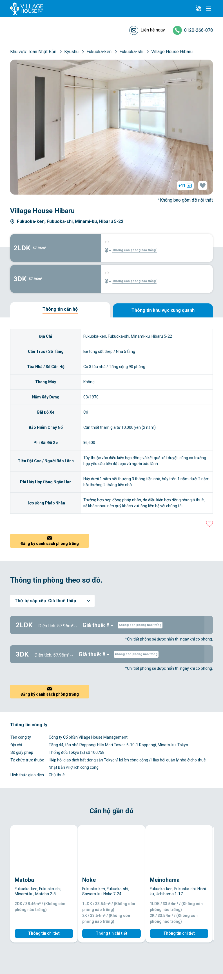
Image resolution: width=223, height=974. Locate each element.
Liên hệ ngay (153, 30)
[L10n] (198, 8)
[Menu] (208, 8)
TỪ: (107, 242)
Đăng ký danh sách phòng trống (50, 543)
